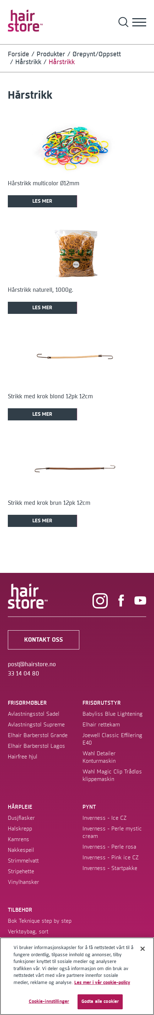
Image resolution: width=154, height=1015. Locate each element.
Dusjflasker (21, 818)
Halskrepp (20, 828)
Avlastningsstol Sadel (33, 714)
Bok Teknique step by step (39, 921)
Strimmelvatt (23, 860)
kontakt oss (43, 640)
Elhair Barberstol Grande (38, 735)
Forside (18, 54)
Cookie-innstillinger (49, 1001)
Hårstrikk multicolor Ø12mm (43, 183)
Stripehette (21, 871)
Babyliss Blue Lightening (113, 714)
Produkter (51, 54)
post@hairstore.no (32, 664)
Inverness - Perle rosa (109, 846)
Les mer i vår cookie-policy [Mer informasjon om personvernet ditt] (102, 982)
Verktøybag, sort (28, 931)
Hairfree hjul (22, 756)
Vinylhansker (23, 882)
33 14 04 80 (23, 674)
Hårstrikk (28, 62)
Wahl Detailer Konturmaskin (99, 757)
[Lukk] (142, 949)
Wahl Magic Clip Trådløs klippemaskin (112, 775)
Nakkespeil (21, 850)
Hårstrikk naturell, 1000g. (40, 290)
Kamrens (18, 839)
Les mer (42, 201)
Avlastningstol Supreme (36, 724)
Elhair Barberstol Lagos (36, 746)
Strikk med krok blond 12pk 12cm (50, 396)
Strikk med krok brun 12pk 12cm (49, 503)
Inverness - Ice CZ (105, 818)
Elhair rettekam (101, 724)
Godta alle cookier (100, 1001)
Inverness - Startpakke (110, 868)
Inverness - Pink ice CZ (111, 857)
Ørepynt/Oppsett (97, 54)
